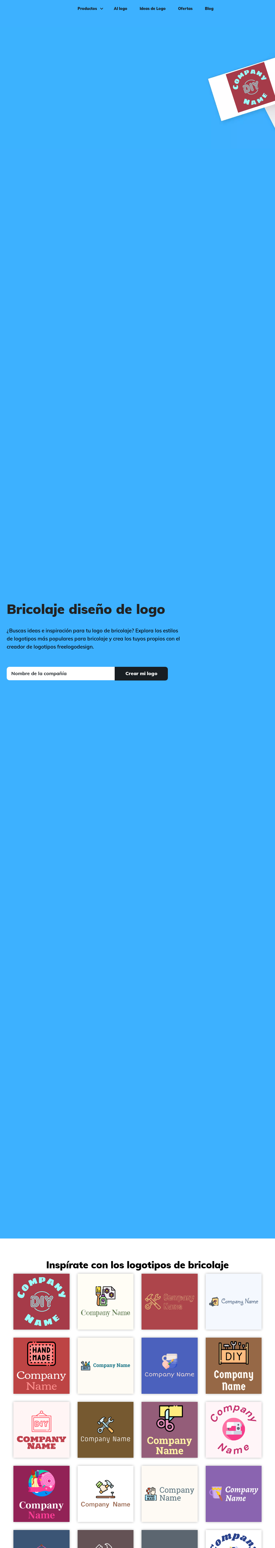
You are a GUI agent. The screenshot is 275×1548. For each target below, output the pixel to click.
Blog (207, 12)
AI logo (119, 12)
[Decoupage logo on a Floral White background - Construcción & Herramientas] (106, 1302)
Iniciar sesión (254, 12)
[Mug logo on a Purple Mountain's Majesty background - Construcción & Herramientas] (234, 1494)
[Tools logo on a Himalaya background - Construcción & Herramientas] (106, 1430)
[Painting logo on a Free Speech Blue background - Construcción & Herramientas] (170, 1366)
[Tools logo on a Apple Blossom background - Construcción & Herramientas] (170, 1302)
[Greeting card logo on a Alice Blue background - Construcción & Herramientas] (234, 1302)
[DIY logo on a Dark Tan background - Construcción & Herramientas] (234, 1366)
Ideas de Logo (151, 12)
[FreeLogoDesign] (33, 12)
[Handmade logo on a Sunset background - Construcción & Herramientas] (41, 1366)
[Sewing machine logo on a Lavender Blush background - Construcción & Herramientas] (234, 1430)
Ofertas (183, 12)
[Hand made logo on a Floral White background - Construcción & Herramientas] (170, 1494)
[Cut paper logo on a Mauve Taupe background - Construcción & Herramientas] (170, 1430)
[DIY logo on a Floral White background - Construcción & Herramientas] (106, 1366)
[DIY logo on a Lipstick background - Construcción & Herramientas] (41, 1494)
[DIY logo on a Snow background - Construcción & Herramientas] (41, 1430)
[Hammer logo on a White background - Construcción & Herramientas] (106, 1494)
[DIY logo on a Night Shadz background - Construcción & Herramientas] (41, 1302)
